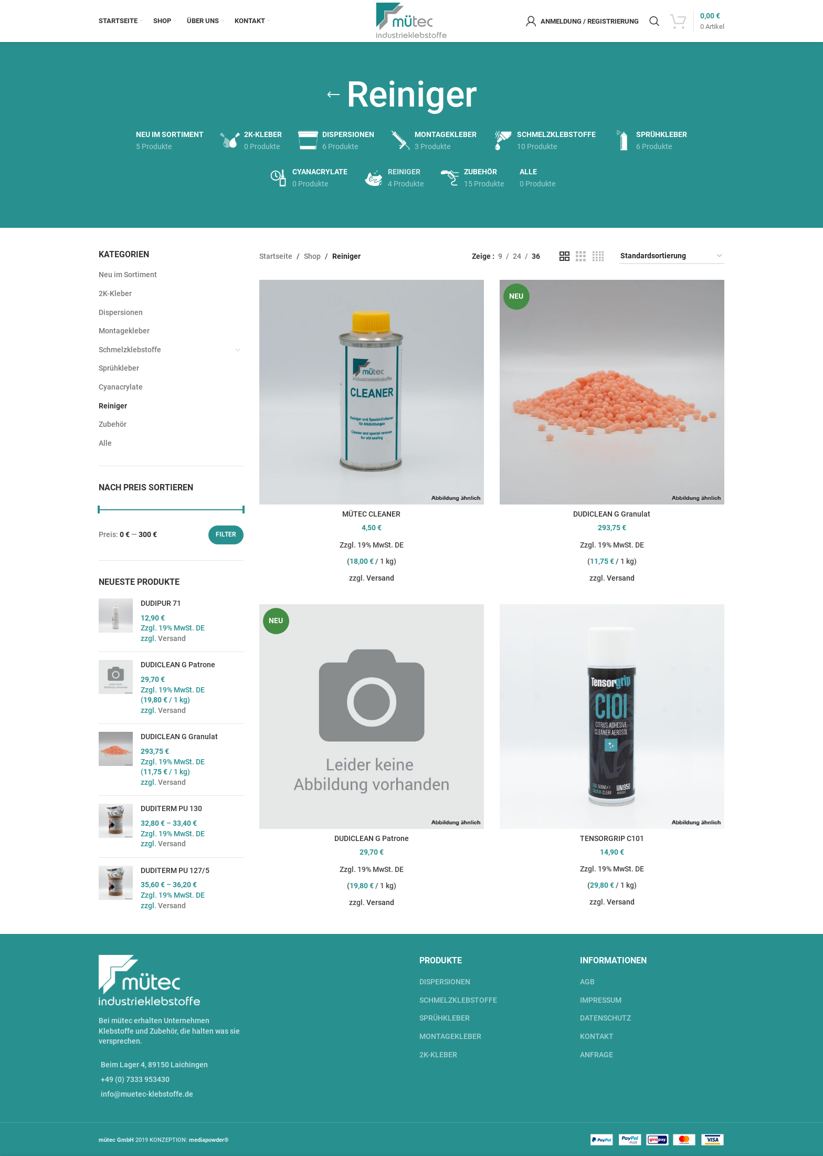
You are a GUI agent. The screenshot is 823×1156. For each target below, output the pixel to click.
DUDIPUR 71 (161, 603)
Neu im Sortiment (128, 274)
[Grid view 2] (564, 256)
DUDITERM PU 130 (171, 808)
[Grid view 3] (581, 256)
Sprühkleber (119, 368)
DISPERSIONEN (444, 982)
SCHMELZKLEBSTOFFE (458, 1000)
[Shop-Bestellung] (671, 256)
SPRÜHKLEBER (444, 1018)
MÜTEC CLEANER (371, 514)
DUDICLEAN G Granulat (179, 736)
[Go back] (333, 95)
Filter (226, 534)
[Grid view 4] (598, 256)
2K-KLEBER (438, 1054)
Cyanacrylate (121, 387)
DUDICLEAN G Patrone (178, 664)
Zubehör (112, 424)
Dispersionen (121, 312)
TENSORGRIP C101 (612, 838)
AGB (587, 982)
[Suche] (654, 20)
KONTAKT (597, 1036)
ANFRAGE (596, 1054)
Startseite (275, 256)
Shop (312, 256)
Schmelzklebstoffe (130, 349)
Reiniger (113, 406)
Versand (172, 638)
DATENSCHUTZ (605, 1018)
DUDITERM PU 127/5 (175, 870)
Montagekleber (124, 331)
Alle (105, 443)
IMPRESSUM (600, 1000)
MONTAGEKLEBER (450, 1036)
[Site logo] (412, 20)
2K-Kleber (115, 293)
